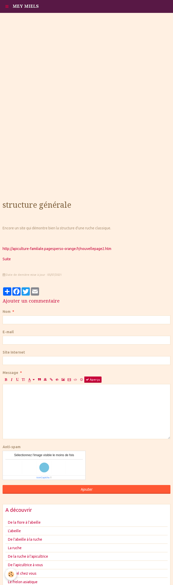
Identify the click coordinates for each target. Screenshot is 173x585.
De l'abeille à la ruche (25, 539)
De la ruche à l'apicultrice (28, 556)
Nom (7, 312)
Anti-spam (12, 447)
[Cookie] (11, 574)
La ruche (15, 548)
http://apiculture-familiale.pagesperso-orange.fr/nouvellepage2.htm (57, 249)
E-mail (8, 332)
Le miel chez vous (22, 573)
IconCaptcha (43, 477)
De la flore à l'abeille (24, 522)
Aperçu (93, 379)
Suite (7, 259)
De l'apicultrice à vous (25, 565)
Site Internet (14, 352)
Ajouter (87, 489)
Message (10, 373)
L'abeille (14, 531)
